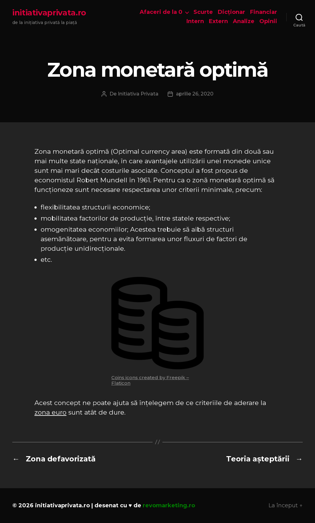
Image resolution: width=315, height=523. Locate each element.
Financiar (263, 12)
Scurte (203, 12)
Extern (218, 21)
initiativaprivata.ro (49, 13)
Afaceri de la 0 (161, 12)
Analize (243, 21)
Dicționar (231, 12)
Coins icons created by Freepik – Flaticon (150, 380)
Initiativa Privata (138, 94)
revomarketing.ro (169, 505)
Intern (195, 21)
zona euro (50, 412)
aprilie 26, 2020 (194, 94)
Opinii (268, 21)
